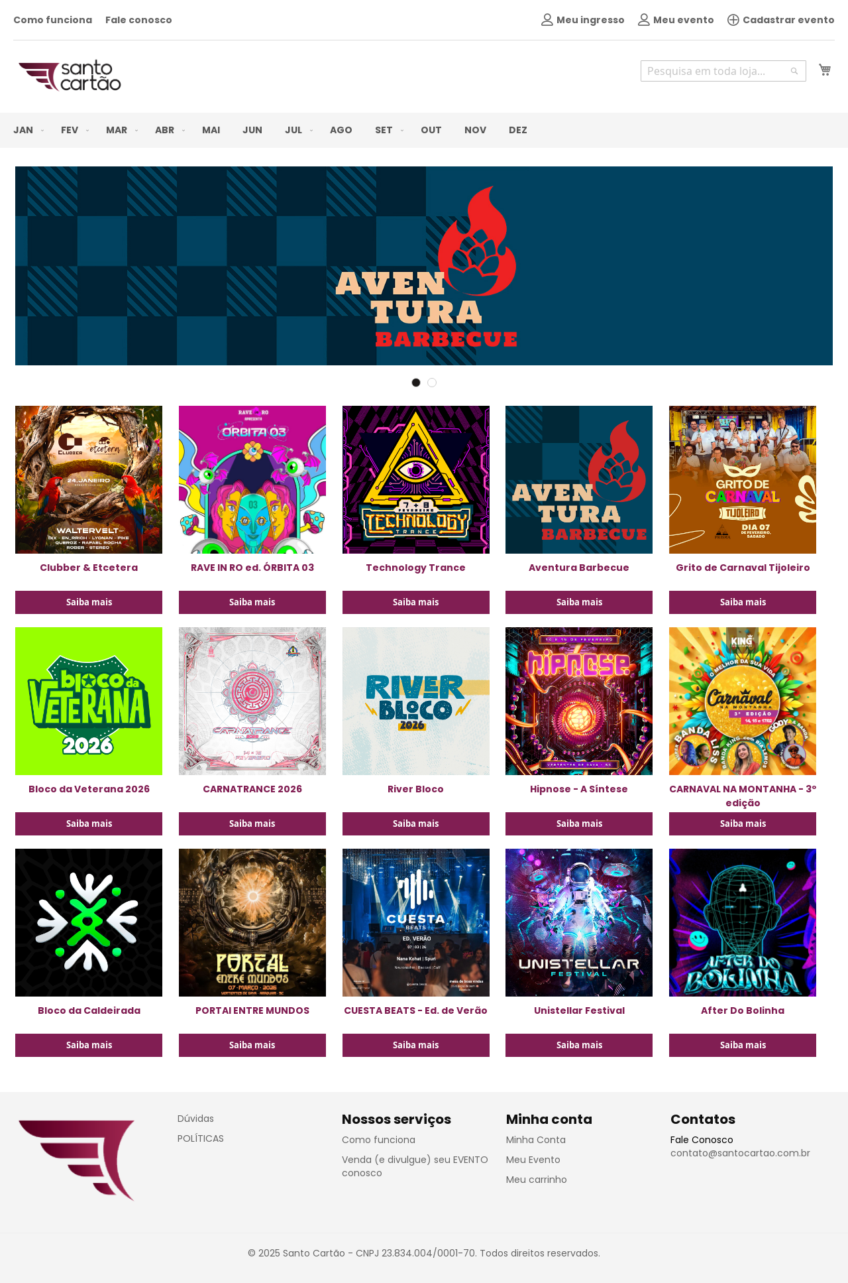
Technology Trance (416, 567)
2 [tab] (432, 382)
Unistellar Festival (579, 1010)
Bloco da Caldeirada (89, 1010)
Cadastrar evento (781, 20)
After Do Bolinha (742, 1010)
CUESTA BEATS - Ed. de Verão (416, 1010)
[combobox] (723, 71)
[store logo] (69, 75)
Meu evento (676, 20)
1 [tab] (416, 382)
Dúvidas (196, 1118)
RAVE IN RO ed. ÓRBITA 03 (252, 567)
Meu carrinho (536, 1179)
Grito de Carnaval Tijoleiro (743, 567)
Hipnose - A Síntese (579, 789)
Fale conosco (138, 20)
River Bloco (416, 789)
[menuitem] (25, 130)
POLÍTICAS (201, 1138)
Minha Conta (536, 1139)
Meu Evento (533, 1159)
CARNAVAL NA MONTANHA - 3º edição (742, 796)
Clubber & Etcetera (89, 567)
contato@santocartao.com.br (740, 1153)
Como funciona (52, 20)
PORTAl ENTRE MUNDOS (252, 1010)
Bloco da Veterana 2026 (89, 789)
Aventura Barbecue (579, 567)
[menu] (424, 130)
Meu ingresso (583, 20)
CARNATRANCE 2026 (252, 789)
